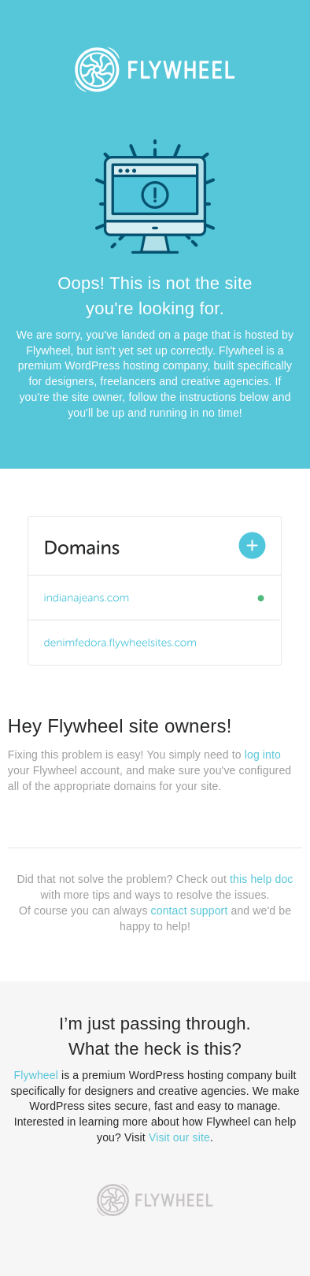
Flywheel (36, 1075)
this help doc (261, 879)
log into (263, 754)
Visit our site (179, 1137)
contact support (189, 910)
